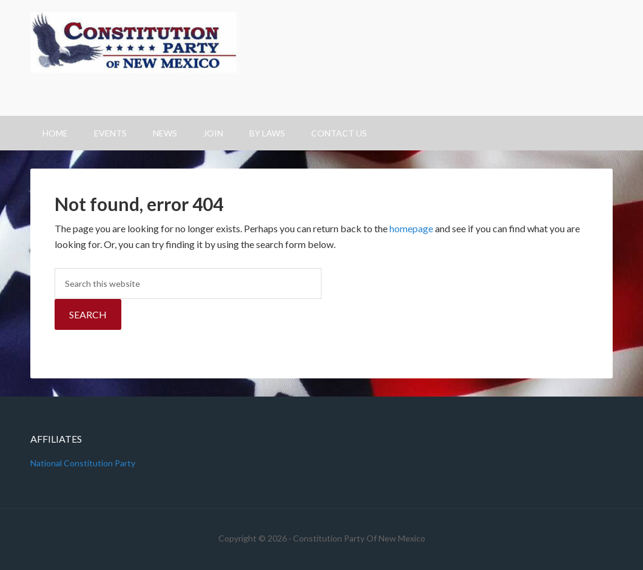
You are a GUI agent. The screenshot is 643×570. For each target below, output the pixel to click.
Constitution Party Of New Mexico (321, 58)
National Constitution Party (82, 463)
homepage (411, 228)
